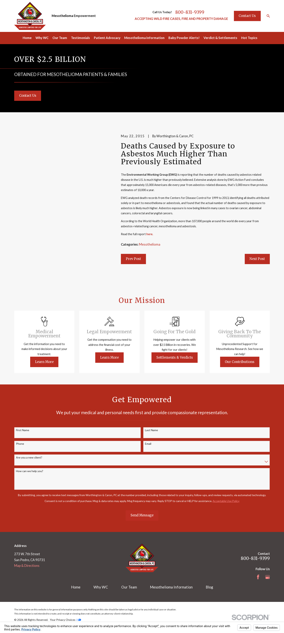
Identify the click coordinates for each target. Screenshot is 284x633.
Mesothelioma (62, 16)
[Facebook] (258, 577)
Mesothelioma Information (171, 587)
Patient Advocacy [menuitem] (107, 38)
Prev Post (133, 259)
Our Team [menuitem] (59, 38)
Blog (209, 587)
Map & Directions (26, 566)
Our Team (129, 587)
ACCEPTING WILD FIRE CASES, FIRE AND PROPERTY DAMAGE (181, 19)
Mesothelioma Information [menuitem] (144, 38)
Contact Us (247, 16)
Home (75, 587)
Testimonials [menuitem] (80, 38)
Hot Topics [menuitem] (249, 38)
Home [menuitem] (27, 38)
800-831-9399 (189, 12)
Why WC (100, 587)
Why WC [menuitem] (42, 38)
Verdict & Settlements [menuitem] (220, 38)
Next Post (257, 259)
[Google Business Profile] (267, 577)
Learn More (50, 362)
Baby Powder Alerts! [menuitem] (184, 38)
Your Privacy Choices (65, 619)
